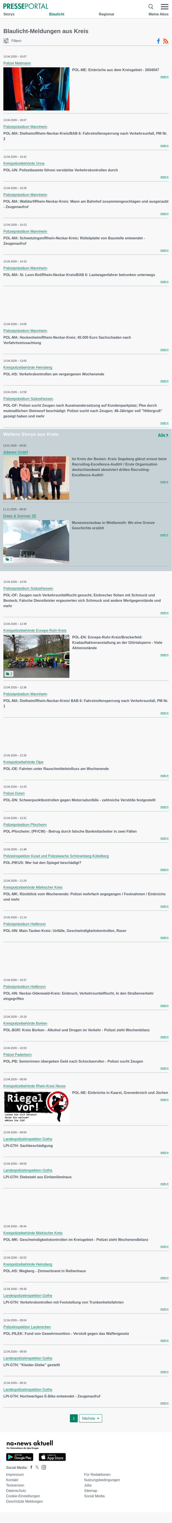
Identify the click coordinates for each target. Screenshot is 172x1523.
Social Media (94, 1496)
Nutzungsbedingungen (102, 1480)
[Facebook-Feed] (158, 41)
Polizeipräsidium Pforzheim (25, 825)
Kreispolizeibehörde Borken (25, 1023)
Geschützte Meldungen (24, 1501)
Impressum (15, 1474)
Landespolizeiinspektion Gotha (27, 1139)
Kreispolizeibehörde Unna (23, 163)
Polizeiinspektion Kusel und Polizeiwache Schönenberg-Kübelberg (56, 856)
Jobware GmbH (15, 452)
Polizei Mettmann (17, 63)
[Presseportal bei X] (35, 1468)
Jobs (88, 1485)
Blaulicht (56, 14)
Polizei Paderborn (17, 1055)
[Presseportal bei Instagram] (42, 1467)
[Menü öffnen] (165, 7)
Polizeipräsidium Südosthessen (28, 399)
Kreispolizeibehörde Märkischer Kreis (32, 887)
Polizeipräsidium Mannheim (25, 127)
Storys (9, 14)
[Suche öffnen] (151, 7)
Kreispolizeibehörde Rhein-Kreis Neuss (34, 1086)
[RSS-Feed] (166, 41)
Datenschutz (16, 1491)
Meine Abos (159, 14)
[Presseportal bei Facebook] (30, 1468)
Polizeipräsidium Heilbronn (24, 924)
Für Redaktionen (97, 1474)
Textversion (15, 1485)
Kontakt (12, 1480)
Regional (106, 14)
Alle (163, 435)
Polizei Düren (14, 793)
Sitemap (90, 1491)
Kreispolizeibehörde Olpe (23, 762)
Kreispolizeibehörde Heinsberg (27, 367)
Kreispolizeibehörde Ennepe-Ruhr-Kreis (35, 630)
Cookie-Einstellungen (23, 1496)
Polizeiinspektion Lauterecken (27, 1327)
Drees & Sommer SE (19, 516)
